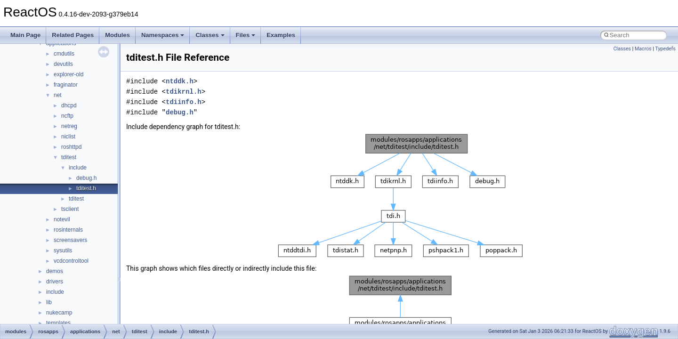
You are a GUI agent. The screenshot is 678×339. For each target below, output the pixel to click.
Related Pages (73, 35)
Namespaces (163, 35)
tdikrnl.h (184, 91)
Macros (643, 49)
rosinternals (68, 229)
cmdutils (64, 53)
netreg (69, 126)
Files (246, 35)
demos (54, 271)
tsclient (70, 209)
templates (58, 323)
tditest (68, 157)
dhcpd (69, 105)
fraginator (66, 84)
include (78, 167)
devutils (63, 64)
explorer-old (68, 74)
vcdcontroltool (71, 261)
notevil (62, 219)
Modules (117, 35)
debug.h (86, 178)
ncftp (67, 116)
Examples (280, 35)
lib (49, 302)
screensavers (70, 240)
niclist (68, 136)
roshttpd (71, 147)
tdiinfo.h (184, 101)
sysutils (63, 250)
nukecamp (59, 312)
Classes (209, 35)
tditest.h (86, 188)
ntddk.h (180, 81)
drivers (54, 281)
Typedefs (665, 49)
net (58, 95)
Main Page (25, 35)
